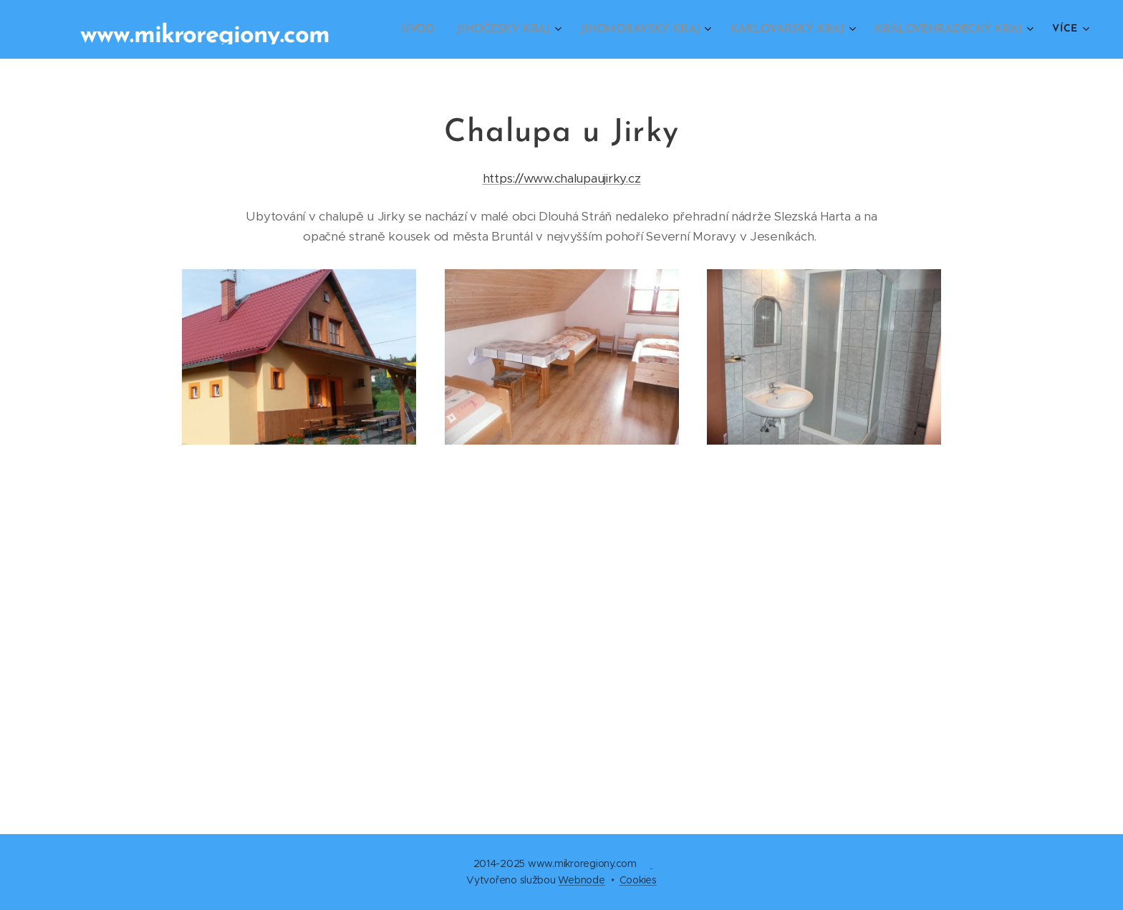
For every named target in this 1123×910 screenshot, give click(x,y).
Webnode (581, 879)
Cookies (638, 879)
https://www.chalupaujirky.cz (562, 178)
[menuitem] (435, 29)
